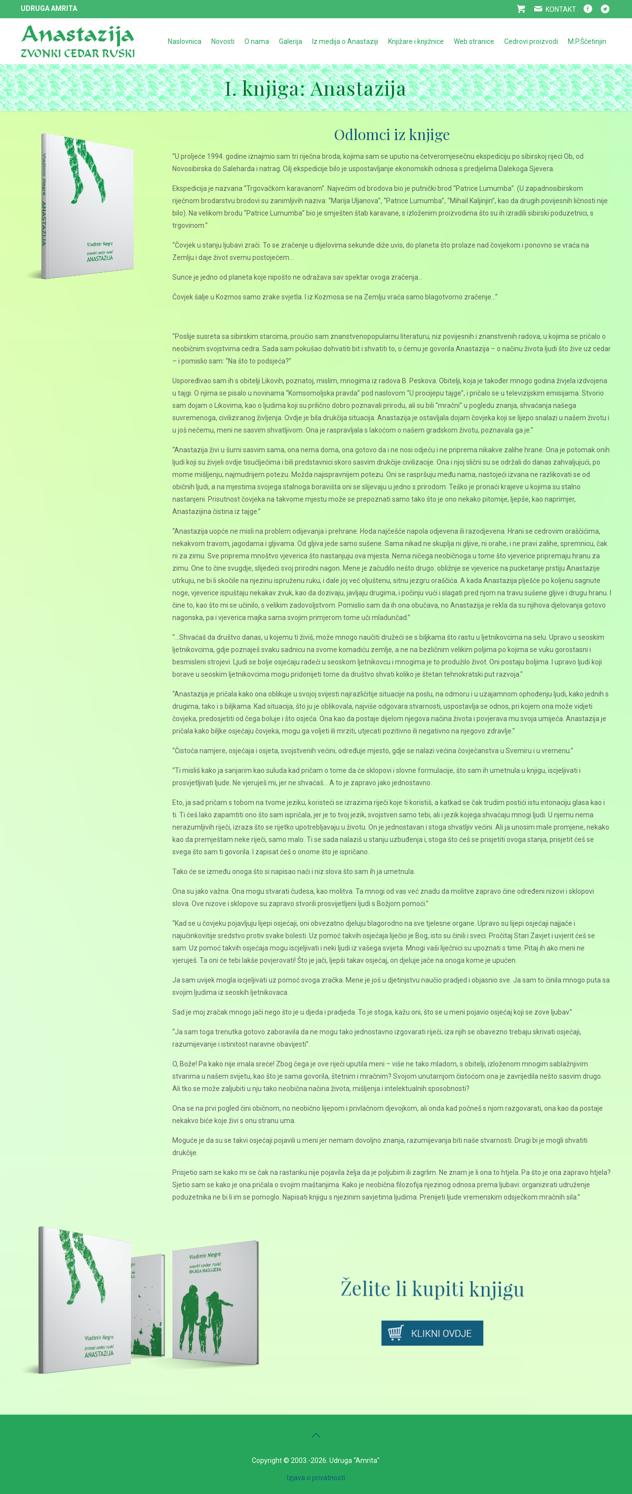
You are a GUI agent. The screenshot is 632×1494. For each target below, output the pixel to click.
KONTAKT (554, 9)
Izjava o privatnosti (316, 1478)
